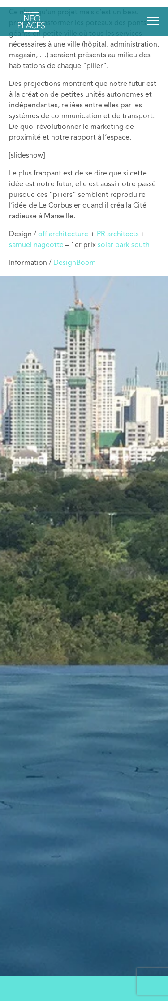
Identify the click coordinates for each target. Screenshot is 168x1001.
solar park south (124, 245)
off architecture (63, 234)
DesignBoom (74, 263)
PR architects (118, 234)
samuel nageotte (36, 245)
